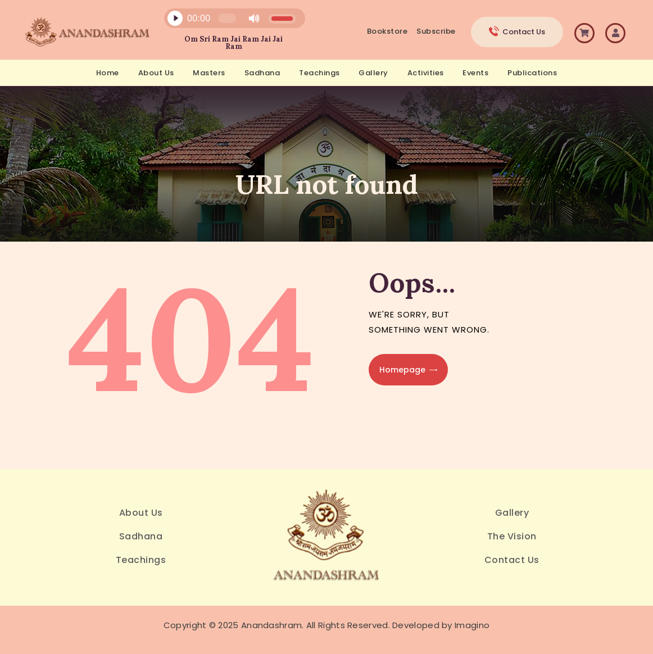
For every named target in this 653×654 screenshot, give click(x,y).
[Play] (175, 18)
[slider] (227, 18)
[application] (228, 21)
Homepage (402, 369)
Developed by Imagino (440, 625)
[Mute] (254, 18)
